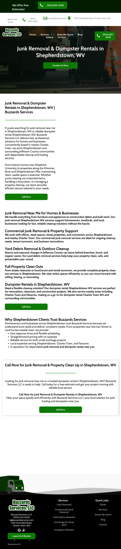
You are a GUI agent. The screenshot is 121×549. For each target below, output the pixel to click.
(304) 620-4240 (21, 517)
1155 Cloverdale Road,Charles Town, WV (21, 524)
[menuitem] (32, 34)
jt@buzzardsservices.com (21, 520)
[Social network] (23, 530)
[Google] (19, 530)
